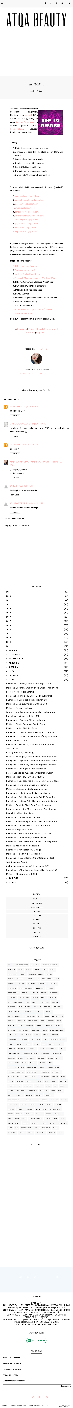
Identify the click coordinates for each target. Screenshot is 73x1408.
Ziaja (55, 1128)
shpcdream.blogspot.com (26, 231)
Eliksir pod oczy (26, 266)
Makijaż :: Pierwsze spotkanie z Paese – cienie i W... (32, 821)
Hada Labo (12, 1034)
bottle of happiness (11, 1358)
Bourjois (34, 993)
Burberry (54, 993)
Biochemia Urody (26, 988)
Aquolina (35, 965)
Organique (21, 1090)
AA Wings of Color (21, 965)
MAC (50, 1062)
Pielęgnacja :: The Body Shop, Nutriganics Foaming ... (32, 765)
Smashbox (58, 1114)
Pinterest (30, 332)
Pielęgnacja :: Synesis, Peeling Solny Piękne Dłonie (31, 760)
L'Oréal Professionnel (48, 1048)
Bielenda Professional (37, 983)
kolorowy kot (17, 503)
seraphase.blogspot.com (26, 227)
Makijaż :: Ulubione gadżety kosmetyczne (26, 789)
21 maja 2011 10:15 (29, 444)
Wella (52, 1123)
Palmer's (19, 1095)
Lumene (42, 1062)
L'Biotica (11, 1048)
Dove (47, 1016)
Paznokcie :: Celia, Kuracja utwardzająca (26, 838)
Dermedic (27, 1011)
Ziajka (22, 1132)
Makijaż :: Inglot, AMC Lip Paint (21, 728)
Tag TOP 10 (12, 748)
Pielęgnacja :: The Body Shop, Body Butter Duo (29, 696)
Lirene (58, 1058)
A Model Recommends (12, 1363)
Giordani (11, 1030)
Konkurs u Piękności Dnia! (19, 829)
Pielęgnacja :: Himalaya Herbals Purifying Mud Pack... (32, 736)
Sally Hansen (41, 1109)
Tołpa (62, 1118)
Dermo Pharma (14, 1016)
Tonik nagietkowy (25, 270)
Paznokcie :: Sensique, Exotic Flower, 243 (27, 700)
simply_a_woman (19, 424)
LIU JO (62, 1048)
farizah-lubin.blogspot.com (27, 212)
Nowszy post (27, 373)
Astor (20, 969)
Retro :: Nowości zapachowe (20, 692)
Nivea (48, 1086)
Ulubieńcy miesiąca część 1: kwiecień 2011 (28, 866)
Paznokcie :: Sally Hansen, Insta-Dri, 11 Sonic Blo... (31, 797)
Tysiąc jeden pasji (10, 1375)
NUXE (40, 1081)
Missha (55, 1076)
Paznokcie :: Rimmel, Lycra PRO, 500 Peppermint (30, 744)
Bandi (23, 974)
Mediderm (56, 1072)
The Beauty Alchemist (12, 1369)
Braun (43, 993)
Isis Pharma (12, 1039)
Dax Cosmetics (24, 1007)
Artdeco (11, 969)
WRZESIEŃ (23, 1307)
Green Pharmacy (57, 1030)
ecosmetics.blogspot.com (26, 204)
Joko (45, 1039)
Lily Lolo (41, 1058)
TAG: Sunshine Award (16, 862)
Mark (42, 1067)
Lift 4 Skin (31, 1058)
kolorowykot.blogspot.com (26, 219)
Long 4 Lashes (13, 1062)
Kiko (43, 1044)
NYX (46, 1081)
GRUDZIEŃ (60, 1307)
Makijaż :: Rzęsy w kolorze (19, 708)
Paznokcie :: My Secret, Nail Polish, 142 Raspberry (31, 842)
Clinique (45, 1002)
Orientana (33, 1090)
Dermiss (48, 1011)
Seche (10, 1114)
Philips (64, 1100)
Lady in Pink (22, 122)
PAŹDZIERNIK (36, 1307)
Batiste (29, 979)
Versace (35, 1123)
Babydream (12, 974)
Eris (42, 1021)
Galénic (39, 1025)
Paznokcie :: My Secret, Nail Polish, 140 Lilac (28, 833)
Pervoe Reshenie (14, 1100)
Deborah (37, 1007)
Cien (27, 1002)
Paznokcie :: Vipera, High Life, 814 (23, 817)
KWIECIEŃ (39, 1305)
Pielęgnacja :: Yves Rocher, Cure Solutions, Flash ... (31, 858)
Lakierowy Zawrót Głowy (14, 1381)
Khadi (36, 1044)
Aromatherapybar (49, 965)
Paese (10, 1095)
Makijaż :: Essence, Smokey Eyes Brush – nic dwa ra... (33, 688)
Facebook (22, 329)
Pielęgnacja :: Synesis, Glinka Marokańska (27, 785)
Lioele (50, 1058)
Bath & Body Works (15, 979)
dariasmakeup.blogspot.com (27, 196)
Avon (45, 969)
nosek (33, 122)
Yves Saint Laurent (42, 1128)
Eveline (11, 1025)
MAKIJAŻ (37, 899)
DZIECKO (37, 919)
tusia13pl (15, 406)
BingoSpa (53, 983)
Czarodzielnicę (16, 129)
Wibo (10, 1128)
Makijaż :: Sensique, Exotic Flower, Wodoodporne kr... (32, 756)
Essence (50, 1021)
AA (9, 965)
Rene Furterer (46, 1104)
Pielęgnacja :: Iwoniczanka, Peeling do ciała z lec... (31, 732)
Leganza (11, 1058)
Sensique (29, 1114)
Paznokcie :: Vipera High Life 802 (22, 716)
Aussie (28, 969)
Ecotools (21, 1021)
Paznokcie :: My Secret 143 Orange (23, 850)
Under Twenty (14, 1123)
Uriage (26, 1123)
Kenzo (28, 1044)
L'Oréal (33, 1048)
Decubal (47, 1007)
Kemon (19, 1044)
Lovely (33, 1062)
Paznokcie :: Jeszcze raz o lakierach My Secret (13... (32, 781)
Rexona (11, 1109)
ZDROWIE (37, 928)
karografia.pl (65, 1406)
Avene (36, 969)
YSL (16, 1128)
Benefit (11, 983)
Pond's (23, 1104)
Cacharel (12, 997)
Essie (59, 1021)
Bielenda (21, 983)
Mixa (63, 1076)
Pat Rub (39, 1095)
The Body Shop (51, 1118)
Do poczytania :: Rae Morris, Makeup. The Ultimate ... (32, 809)
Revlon (58, 1104)
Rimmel (20, 1109)
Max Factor (31, 1072)
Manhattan (31, 1067)
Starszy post (44, 373)
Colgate (55, 1002)
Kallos (10, 1044)
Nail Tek (63, 1081)
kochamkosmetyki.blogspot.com (29, 216)
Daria (13, 486)
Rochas (30, 1109)
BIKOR (52, 969)
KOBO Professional (58, 1039)
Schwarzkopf (55, 1109)
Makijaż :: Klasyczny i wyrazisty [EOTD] (25, 777)
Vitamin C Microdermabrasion (35, 278)
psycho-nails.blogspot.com (27, 223)
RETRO (37, 932)
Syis (9, 1118)
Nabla (54, 1081)
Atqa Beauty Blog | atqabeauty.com (29, 462)
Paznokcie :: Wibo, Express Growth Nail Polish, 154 (31, 870)
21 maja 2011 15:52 (25, 486)
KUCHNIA (37, 924)
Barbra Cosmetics (36, 974)
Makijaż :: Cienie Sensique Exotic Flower (26, 724)
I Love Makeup (25, 1034)
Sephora (39, 1114)
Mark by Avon (53, 1067)
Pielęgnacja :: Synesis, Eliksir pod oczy (25, 720)
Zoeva (30, 1132)
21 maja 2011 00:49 (37, 424)
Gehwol (59, 1025)
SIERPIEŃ (12, 1307)
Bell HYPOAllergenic (50, 979)
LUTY (39, 1303)
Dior (40, 1016)
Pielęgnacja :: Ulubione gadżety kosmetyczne (28, 793)
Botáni (24, 993)
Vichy (44, 1123)
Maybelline (44, 1072)
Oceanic (63, 1086)
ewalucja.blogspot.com (25, 208)
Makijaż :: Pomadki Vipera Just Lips (24, 854)
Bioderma (40, 988)
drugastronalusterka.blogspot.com (30, 200)
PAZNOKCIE (37, 903)
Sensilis (19, 1114)
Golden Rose (24, 1030)
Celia (43, 997)
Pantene (29, 1095)
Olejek (24, 313)
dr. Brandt (40, 1132)
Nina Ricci (39, 1086)
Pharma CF (29, 1100)
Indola (37, 1034)
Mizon (10, 1081)
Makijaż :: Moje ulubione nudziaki (22, 846)
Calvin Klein (24, 997)
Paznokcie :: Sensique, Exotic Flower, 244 (27, 769)
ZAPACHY (37, 915)
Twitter (31, 329)
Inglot (45, 1034)
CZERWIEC (56, 1305)
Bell (37, 979)
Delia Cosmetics (14, 1011)
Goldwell (35, 1030)
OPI (55, 1086)
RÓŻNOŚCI (37, 936)
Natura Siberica (14, 1086)
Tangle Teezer (20, 1118)
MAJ (47, 1305)
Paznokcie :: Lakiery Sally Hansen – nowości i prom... (32, 801)
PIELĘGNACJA (37, 907)
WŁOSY (37, 911)
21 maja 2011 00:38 (29, 406)
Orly (53, 1090)
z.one (60, 1132)
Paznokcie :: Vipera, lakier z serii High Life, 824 (30, 683)
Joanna (24, 1039)
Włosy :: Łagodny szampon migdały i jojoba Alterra (31, 712)
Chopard (52, 997)
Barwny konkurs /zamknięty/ (20, 752)
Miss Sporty (44, 1076)
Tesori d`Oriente (35, 1118)
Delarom (57, 1007)
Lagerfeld (57, 1053)
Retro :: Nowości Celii (17, 740)
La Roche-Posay (14, 1053)
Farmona (29, 1025)
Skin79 (48, 1114)
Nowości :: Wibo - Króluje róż (20, 813)
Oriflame (44, 1090)
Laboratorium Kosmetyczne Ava (36, 1053)
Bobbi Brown (13, 993)
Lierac (20, 1058)
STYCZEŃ (13, 1305)
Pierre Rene (13, 1104)
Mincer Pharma (30, 1076)
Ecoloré (11, 1021)
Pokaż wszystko (65, 1386)
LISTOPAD (49, 1307)
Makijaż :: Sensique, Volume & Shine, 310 (26, 704)
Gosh (45, 1030)
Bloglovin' (40, 332)
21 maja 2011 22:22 (34, 503)
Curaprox (12, 1007)
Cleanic (35, 1002)
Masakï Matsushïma (16, 1072)
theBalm (51, 1132)
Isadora (55, 1034)
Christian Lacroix (15, 1002)
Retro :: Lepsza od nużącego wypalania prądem (29, 773)
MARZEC (29, 1305)
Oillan (10, 1090)
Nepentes (28, 1086)
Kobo (61, 1044)
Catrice (35, 997)
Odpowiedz (15, 415)
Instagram (52, 329)
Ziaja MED (12, 1132)
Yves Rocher (26, 1128)
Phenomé (54, 1100)
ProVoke (33, 1104)
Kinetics (52, 1044)
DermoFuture (29, 1016)
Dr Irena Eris (57, 1016)
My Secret (30, 1081)
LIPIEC (65, 1305)
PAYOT (60, 1090)
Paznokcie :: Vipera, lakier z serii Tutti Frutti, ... (29, 825)
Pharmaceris (42, 1100)
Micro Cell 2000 (14, 1076)
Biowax (50, 988)
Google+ (41, 329)
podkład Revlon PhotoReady (27, 274)
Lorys (24, 1062)
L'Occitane (22, 1048)
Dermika (38, 1011)
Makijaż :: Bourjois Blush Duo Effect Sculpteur (29, 805)
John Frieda (35, 1039)
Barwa (49, 974)
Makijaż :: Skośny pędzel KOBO (21, 874)
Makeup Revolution (16, 1067)
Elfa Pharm (33, 1021)
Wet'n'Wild (62, 1123)
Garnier (49, 1025)
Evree (20, 1025)
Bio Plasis (12, 988)
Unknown (15, 444)
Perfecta (49, 1095)
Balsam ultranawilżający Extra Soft (33, 309)
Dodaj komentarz (14, 518)
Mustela (19, 1081)
